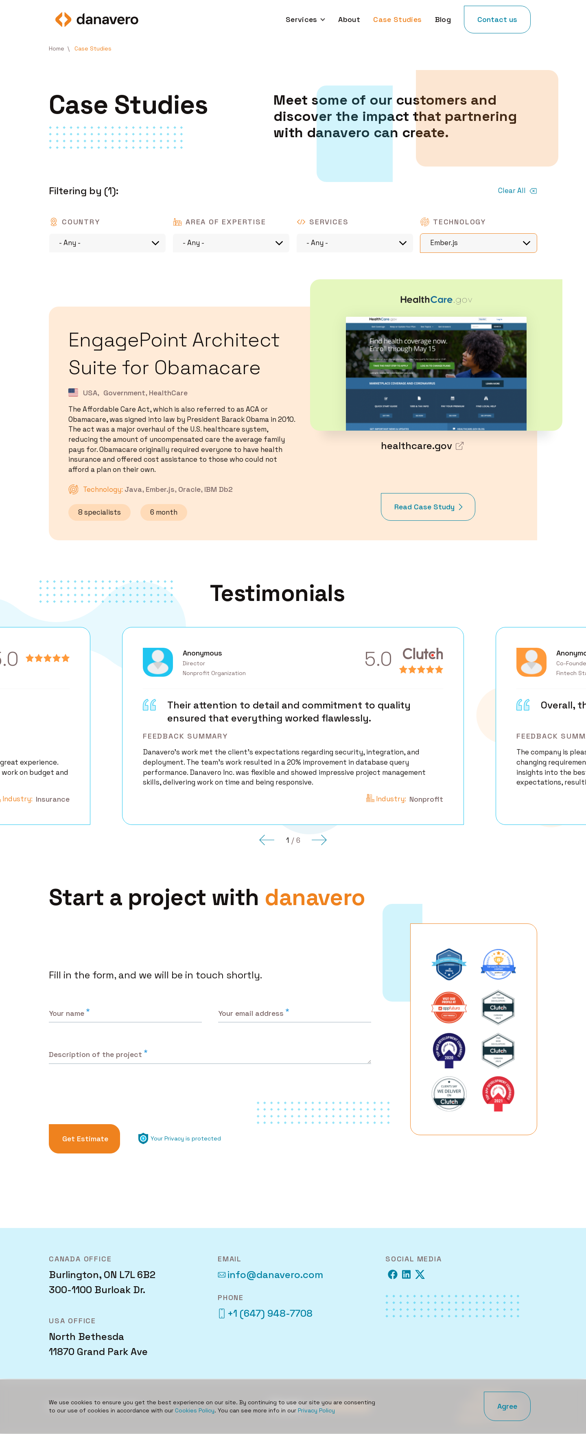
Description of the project (95, 1054)
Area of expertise (226, 221)
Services (328, 221)
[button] (267, 840)
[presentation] (111, 1096)
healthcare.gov (416, 446)
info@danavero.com (270, 1274)
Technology (459, 221)
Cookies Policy (194, 1410)
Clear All (512, 190)
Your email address (251, 1013)
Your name (66, 1013)
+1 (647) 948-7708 (265, 1313)
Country (81, 221)
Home (56, 48)
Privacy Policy (316, 1410)
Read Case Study (424, 511)
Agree (507, 1406)
